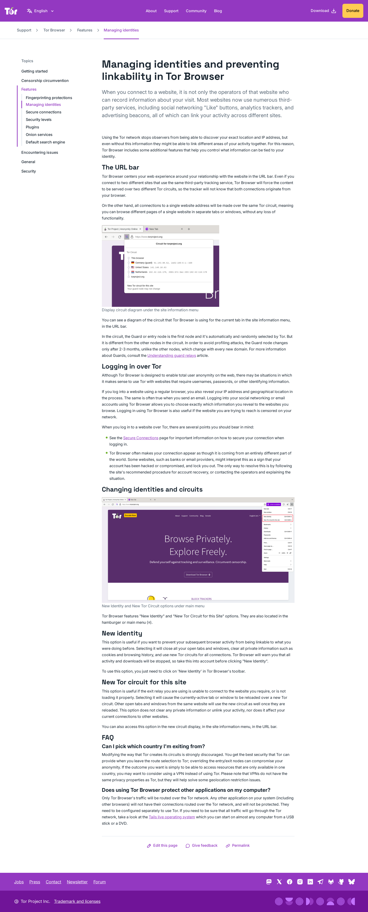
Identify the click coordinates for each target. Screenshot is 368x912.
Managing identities (43, 104)
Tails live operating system (172, 817)
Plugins (32, 127)
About (151, 10)
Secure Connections (140, 437)
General (28, 161)
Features (84, 30)
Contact (53, 881)
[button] (162, 845)
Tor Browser (54, 30)
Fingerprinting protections (49, 97)
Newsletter (77, 881)
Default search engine (45, 142)
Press (34, 881)
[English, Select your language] (41, 11)
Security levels (39, 119)
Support (171, 10)
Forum (99, 881)
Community (196, 10)
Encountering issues (39, 152)
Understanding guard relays (171, 355)
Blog (218, 10)
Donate (352, 10)
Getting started (34, 71)
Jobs (19, 881)
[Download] (324, 11)
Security (28, 171)
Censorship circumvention (45, 80)
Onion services (39, 134)
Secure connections (43, 112)
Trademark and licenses (77, 901)
